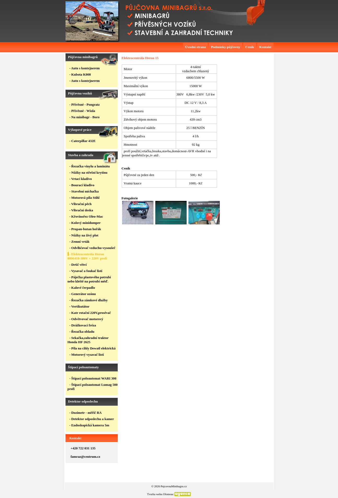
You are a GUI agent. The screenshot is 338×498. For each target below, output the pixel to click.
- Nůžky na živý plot (83, 235)
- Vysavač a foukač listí (85, 271)
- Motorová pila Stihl (84, 198)
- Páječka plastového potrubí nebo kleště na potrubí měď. (89, 279)
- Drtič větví (78, 265)
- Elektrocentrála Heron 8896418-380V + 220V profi (87, 256)
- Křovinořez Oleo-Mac (86, 216)
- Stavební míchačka (84, 191)
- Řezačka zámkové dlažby (88, 300)
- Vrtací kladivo (80, 179)
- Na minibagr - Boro (84, 117)
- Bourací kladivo (81, 185)
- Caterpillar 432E (82, 141)
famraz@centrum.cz (85, 457)
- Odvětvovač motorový (86, 319)
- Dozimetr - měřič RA (85, 413)
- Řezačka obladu (81, 331)
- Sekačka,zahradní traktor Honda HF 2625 (88, 340)
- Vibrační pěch (80, 204)
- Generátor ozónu (82, 294)
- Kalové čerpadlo (82, 288)
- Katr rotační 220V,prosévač (90, 313)
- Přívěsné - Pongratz (84, 104)
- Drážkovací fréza (82, 325)
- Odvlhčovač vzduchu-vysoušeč (92, 248)
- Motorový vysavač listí (86, 354)
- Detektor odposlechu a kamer (91, 419)
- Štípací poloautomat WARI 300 (92, 378)
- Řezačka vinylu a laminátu (89, 166)
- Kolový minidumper (85, 223)
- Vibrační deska (81, 210)
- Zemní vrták (79, 242)
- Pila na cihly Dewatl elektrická (92, 348)
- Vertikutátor (79, 306)
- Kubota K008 (80, 74)
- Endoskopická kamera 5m (89, 425)
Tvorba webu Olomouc (160, 494)
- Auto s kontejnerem (84, 68)
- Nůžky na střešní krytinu (88, 172)
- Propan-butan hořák (85, 229)
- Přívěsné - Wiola (82, 111)
